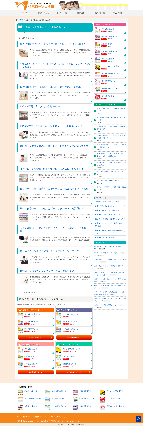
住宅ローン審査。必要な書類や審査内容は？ (109, 231)
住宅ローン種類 (61, 13)
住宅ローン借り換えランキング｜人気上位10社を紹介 (48, 271)
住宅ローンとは (43, 13)
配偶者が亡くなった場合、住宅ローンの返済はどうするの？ (111, 128)
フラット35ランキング (74, 372)
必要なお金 (80, 13)
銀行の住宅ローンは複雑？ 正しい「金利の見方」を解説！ (51, 86)
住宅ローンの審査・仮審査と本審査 (108, 180)
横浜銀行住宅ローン (108, 81)
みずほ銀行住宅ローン (32, 322)
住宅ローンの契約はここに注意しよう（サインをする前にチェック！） (111, 146)
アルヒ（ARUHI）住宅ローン (73, 349)
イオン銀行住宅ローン (109, 51)
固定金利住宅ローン (74, 337)
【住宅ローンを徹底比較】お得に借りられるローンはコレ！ (52, 169)
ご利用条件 (35, 417)
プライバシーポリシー (47, 417)
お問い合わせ (60, 417)
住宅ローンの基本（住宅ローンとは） (108, 214)
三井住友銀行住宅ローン (110, 88)
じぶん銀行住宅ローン (109, 96)
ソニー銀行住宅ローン (109, 59)
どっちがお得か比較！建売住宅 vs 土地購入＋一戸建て (111, 119)
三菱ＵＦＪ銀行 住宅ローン (116, 406)
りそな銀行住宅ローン (32, 314)
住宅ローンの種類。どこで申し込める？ (109, 219)
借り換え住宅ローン (35, 372)
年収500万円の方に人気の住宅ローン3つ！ (42, 106)
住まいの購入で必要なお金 (104, 206)
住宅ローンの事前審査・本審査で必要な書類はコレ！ (111, 188)
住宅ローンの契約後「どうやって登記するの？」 (110, 173)
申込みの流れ (118, 13)
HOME (24, 13)
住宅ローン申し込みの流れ (104, 237)
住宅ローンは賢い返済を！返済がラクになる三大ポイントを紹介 (54, 188)
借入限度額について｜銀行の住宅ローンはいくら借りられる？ (53, 44)
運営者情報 (26, 417)
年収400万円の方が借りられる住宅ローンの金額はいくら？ (51, 126)
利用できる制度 (99, 13)
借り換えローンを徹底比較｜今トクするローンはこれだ (49, 251)
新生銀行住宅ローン (31, 329)
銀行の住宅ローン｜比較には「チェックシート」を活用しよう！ (54, 208)
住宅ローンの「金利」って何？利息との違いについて (111, 110)
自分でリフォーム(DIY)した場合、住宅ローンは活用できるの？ (111, 137)
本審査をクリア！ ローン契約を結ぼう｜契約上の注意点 (111, 164)
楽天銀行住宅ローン (31, 406)
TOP (138, 420)
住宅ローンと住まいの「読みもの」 (107, 210)
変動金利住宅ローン (35, 337)
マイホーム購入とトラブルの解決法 (107, 202)
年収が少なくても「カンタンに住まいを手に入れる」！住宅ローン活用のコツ (111, 155)
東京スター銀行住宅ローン (110, 74)
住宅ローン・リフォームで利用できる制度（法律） (109, 224)
